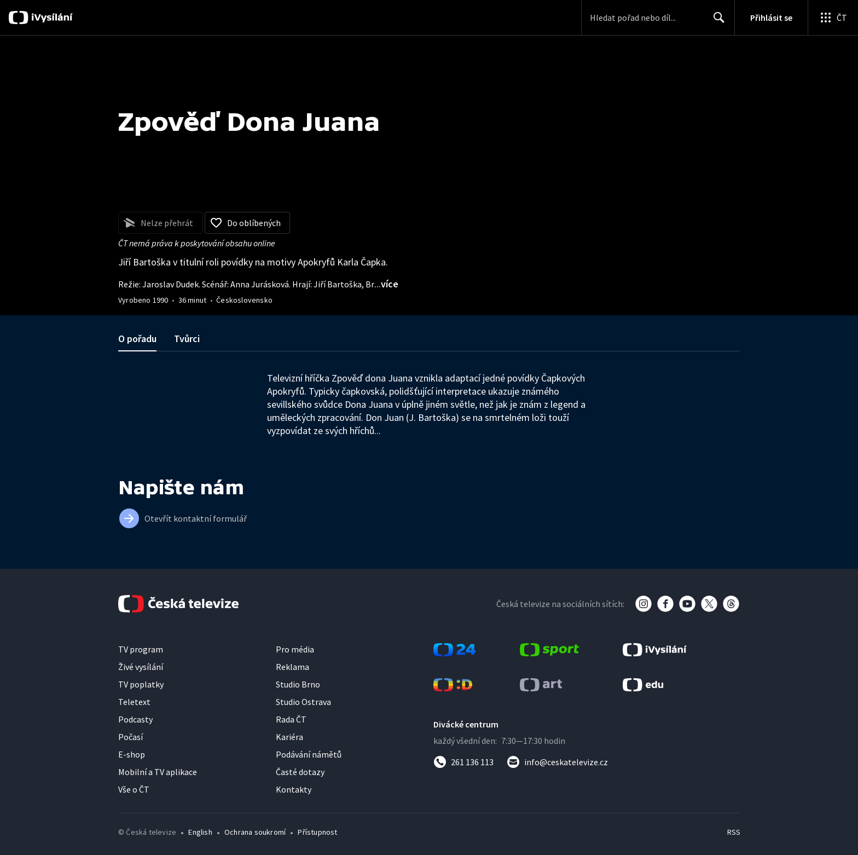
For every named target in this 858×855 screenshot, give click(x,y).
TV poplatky (141, 684)
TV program (140, 649)
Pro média (295, 649)
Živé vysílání (140, 666)
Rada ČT (291, 719)
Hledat (716, 22)
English (200, 832)
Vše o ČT (133, 789)
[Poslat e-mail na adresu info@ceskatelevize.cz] (557, 762)
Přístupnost (317, 832)
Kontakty (293, 789)
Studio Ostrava (303, 701)
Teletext (134, 701)
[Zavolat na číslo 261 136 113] (463, 762)
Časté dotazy (300, 771)
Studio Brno (298, 684)
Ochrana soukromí (255, 832)
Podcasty (135, 719)
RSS (733, 832)
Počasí (130, 736)
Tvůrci (187, 338)
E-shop (131, 754)
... (386, 284)
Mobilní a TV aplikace (157, 771)
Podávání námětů (308, 754)
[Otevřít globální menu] (833, 17)
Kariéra (289, 736)
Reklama (292, 666)
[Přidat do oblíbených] (247, 223)
